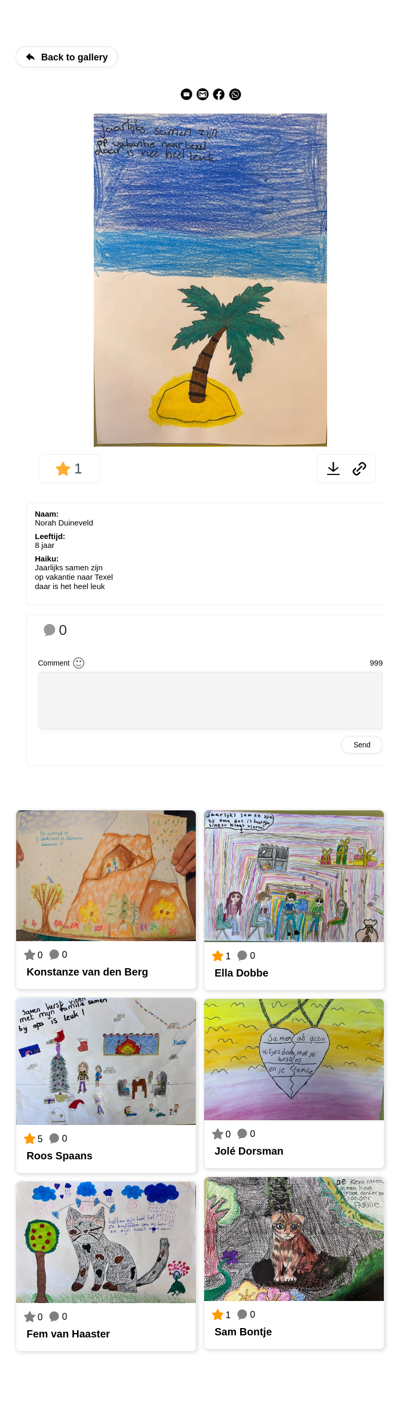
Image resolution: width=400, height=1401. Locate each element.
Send (362, 745)
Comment (54, 663)
